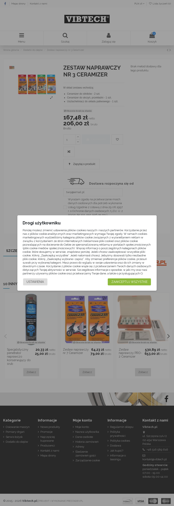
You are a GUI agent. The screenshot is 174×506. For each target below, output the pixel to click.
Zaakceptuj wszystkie (129, 284)
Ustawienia (35, 284)
